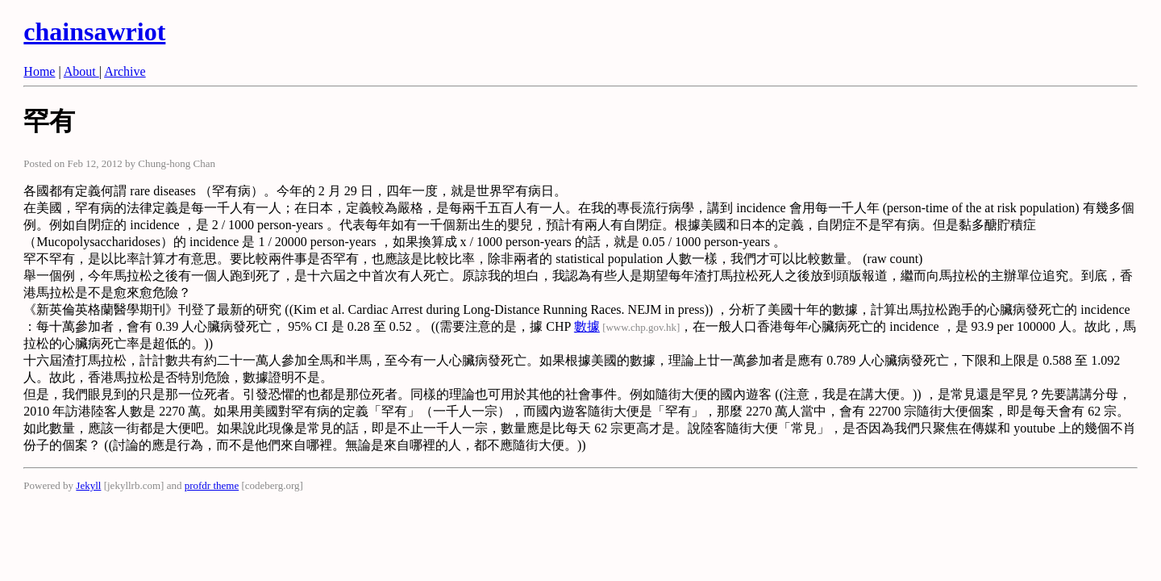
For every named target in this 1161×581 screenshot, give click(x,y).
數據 (587, 326)
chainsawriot (94, 31)
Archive (125, 71)
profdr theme (212, 485)
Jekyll (88, 485)
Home (39, 71)
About (81, 71)
